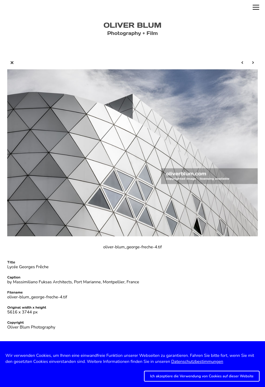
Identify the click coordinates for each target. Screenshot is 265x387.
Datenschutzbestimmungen (197, 361)
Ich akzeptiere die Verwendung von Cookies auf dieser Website (202, 376)
